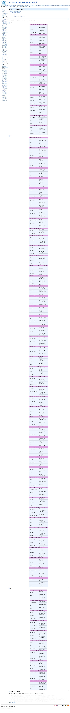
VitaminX (3, 37)
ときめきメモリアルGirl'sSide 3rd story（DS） (4, 23)
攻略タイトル (4, 11)
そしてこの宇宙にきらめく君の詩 (4, 45)
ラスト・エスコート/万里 (4, 93)
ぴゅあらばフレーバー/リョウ (4, 78)
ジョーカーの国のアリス (4, 25)
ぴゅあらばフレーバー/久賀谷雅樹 (4, 82)
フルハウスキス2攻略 (12, 702)
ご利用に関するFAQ (4, 13)
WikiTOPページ (4, 16)
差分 (6, 6)
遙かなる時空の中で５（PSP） (4, 21)
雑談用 (3, 61)
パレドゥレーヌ (4, 40)
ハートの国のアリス (4, 39)
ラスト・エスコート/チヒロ (4, 92)
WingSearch (4, 66)
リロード (14, 6)
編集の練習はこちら (4, 15)
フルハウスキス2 (4, 50)
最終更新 (25, 6)
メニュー (3, 10)
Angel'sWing (4, 65)
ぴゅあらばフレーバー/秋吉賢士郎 (4, 80)
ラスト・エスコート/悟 (4, 89)
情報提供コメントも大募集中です (19, 16)
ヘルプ (29, 6)
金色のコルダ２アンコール (4, 35)
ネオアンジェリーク (4, 49)
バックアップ (10, 6)
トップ (3, 6)
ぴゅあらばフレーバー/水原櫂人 (4, 83)
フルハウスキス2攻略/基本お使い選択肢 (22, 2)
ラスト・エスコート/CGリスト (4, 100)
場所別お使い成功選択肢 (16, 12)
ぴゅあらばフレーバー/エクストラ (4, 71)
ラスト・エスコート (4, 53)
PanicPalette (4, 36)
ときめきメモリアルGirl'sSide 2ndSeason (4, 32)
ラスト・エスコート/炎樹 (4, 91)
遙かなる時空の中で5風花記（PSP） (4, 20)
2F (14, 15)
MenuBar (3, 69)
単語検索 (21, 6)
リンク (3, 12)
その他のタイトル (4, 56)
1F (14, 14)
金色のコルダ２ (4, 38)
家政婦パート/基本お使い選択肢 (15, 11)
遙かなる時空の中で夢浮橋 (4, 28)
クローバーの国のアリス (4, 34)
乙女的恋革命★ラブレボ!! (4, 52)
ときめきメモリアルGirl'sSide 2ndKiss (4, 43)
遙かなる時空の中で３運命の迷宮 (4, 47)
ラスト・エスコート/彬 (4, 95)
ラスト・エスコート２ (4, 30)
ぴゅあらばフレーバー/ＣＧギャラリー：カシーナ (4, 76)
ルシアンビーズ (4, 26)
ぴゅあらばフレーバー (4, 55)
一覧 (18, 6)
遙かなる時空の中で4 (4, 29)
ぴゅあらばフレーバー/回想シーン (4, 73)
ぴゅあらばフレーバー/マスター (4, 85)
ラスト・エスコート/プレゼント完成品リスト (4, 98)
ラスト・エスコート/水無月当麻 (4, 88)
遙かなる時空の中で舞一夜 (4, 41)
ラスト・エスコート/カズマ (4, 96)
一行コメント (4, 59)
